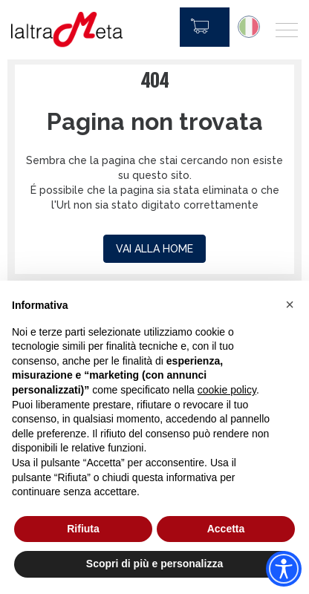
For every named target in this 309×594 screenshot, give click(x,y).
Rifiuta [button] (83, 529)
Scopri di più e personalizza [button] (154, 563)
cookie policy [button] (227, 390)
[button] (290, 304)
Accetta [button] (226, 529)
